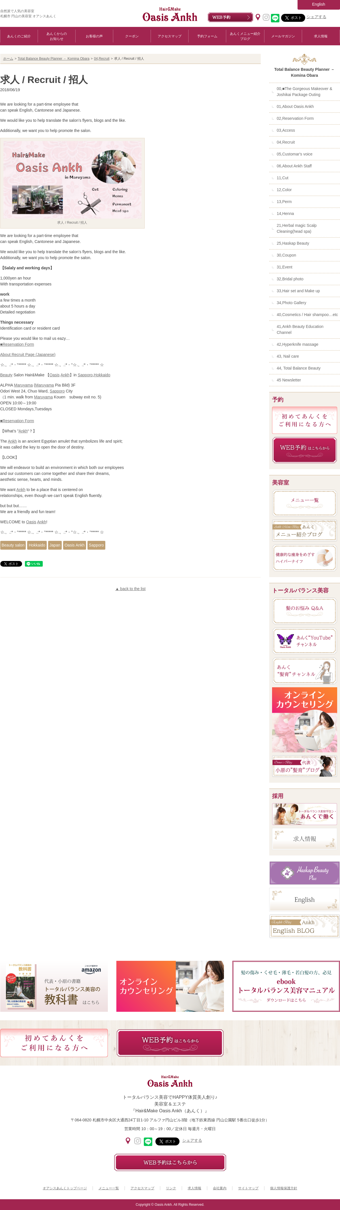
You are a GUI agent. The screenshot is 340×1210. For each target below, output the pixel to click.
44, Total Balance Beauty (299, 368)
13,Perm (284, 201)
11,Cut (282, 178)
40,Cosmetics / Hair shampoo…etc (307, 314)
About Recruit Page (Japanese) (27, 354)
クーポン (132, 36)
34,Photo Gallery (291, 302)
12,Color (284, 189)
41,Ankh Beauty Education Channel (300, 329)
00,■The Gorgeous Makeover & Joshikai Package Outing (304, 91)
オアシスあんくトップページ (65, 1188)
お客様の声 (94, 36)
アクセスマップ (169, 36)
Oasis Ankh (75, 545)
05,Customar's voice (295, 154)
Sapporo (85, 375)
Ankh (65, 375)
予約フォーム (207, 36)
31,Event (284, 267)
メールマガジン (283, 36)
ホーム (8, 59)
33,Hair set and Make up (298, 291)
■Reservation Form (17, 344)
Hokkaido (102, 375)
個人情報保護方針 (283, 1188)
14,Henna (285, 213)
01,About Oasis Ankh (295, 106)
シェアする (316, 16)
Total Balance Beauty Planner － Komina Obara (53, 59)
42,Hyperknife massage (297, 344)
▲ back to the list (130, 588)
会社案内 (219, 1188)
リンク (171, 1188)
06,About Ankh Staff (294, 166)
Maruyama (23, 385)
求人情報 (321, 36)
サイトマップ (248, 1188)
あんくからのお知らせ (56, 36)
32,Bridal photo (290, 279)
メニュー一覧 (109, 1188)
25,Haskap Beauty (293, 243)
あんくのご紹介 (19, 36)
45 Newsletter (289, 380)
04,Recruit (102, 59)
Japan (55, 545)
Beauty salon (13, 545)
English (318, 4)
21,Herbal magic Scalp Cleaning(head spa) (297, 228)
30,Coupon (286, 255)
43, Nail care (288, 356)
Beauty (6, 375)
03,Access (286, 130)
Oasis (55, 375)
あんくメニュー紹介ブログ (245, 36)
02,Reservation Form (295, 118)
